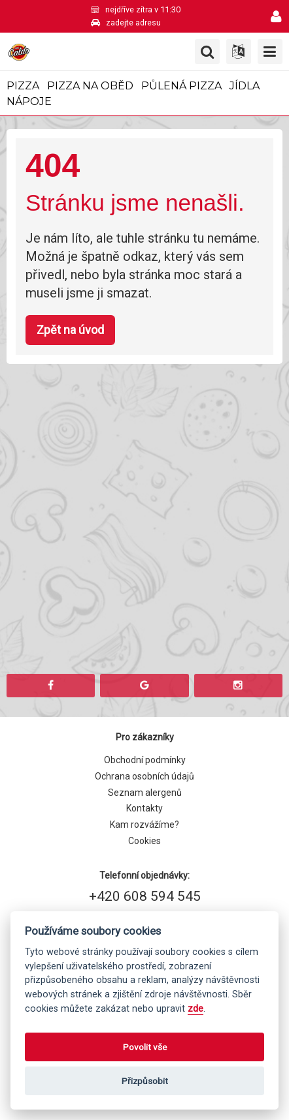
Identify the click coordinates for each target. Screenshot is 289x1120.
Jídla (245, 86)
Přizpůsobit (145, 1081)
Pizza (23, 86)
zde (195, 1008)
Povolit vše (145, 1047)
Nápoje (29, 101)
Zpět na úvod (70, 330)
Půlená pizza (181, 86)
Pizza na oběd (90, 86)
